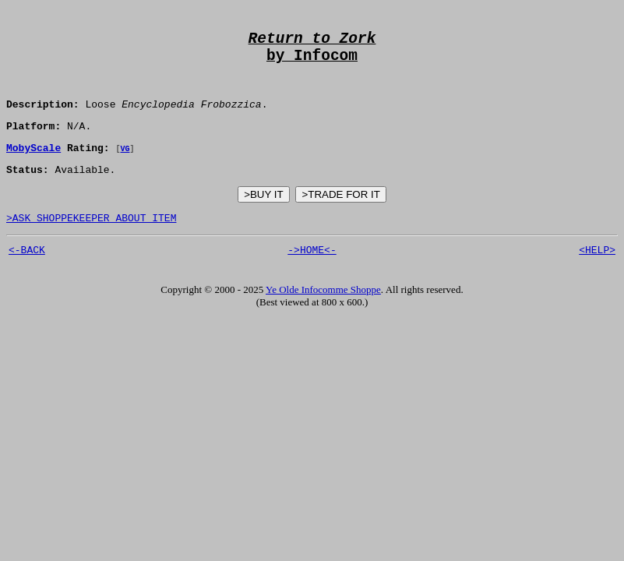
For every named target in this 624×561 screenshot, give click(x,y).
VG (124, 167)
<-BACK (27, 276)
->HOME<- (311, 276)
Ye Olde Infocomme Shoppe (323, 316)
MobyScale (33, 167)
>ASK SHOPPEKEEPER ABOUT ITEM (91, 242)
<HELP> (597, 276)
